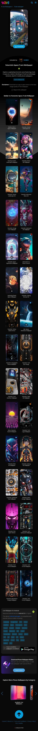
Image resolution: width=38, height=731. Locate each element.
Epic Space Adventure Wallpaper (26, 329)
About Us (10, 721)
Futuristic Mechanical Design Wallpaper (11, 599)
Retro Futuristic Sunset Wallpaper (11, 430)
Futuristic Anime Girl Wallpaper (26, 161)
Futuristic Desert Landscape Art (26, 127)
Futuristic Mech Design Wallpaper (26, 498)
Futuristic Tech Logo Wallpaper (26, 430)
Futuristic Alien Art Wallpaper (12, 464)
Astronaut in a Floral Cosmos (26, 262)
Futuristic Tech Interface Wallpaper (12, 397)
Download (19, 47)
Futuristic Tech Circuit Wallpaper (12, 565)
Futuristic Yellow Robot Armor (12, 329)
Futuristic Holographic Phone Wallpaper (12, 363)
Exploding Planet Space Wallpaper (12, 296)
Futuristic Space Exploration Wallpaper (12, 262)
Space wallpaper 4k (19, 79)
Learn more (18, 670)
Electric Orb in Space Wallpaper (12, 127)
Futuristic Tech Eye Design (26, 363)
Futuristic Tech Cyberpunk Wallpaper (26, 531)
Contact (4, 721)
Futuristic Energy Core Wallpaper (12, 228)
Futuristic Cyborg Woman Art (26, 296)
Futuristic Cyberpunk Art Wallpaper (26, 228)
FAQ (16, 723)
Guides (21, 723)
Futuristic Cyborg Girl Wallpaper (26, 464)
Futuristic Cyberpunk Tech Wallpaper (12, 498)
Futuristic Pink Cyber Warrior (11, 531)
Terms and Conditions (20, 721)
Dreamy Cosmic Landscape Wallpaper (11, 161)
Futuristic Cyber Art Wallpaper (26, 397)
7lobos (23, 60)
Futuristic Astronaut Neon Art (26, 195)
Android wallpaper (15, 616)
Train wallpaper (19, 7)
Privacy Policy (31, 721)
